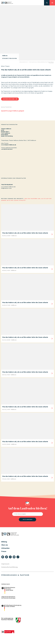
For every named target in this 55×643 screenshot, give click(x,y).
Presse (3, 551)
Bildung (4, 542)
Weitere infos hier (8, 99)
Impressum (5, 564)
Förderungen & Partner (15, 575)
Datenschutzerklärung (9, 567)
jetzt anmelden (27, 519)
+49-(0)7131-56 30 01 (6, 149)
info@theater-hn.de (6, 188)
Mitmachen (5, 548)
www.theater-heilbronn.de (8, 144)
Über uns (4, 545)
